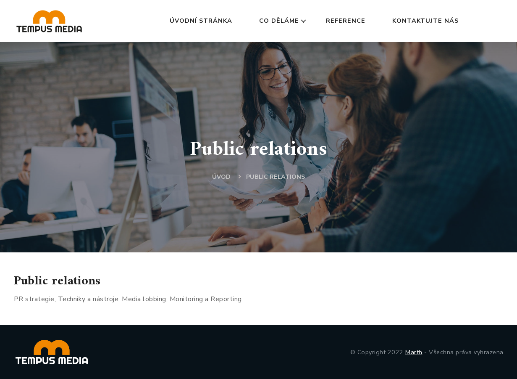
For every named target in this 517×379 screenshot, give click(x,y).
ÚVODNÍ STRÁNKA (201, 20)
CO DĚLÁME (279, 20)
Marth (414, 352)
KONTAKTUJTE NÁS (425, 20)
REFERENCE (345, 20)
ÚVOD (221, 176)
